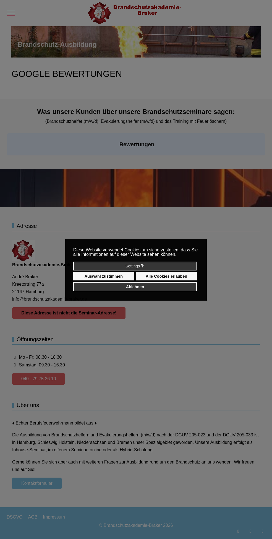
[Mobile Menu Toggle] (11, 13)
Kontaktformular (37, 483)
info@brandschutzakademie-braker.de (49, 299)
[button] (6, 161)
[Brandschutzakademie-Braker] (136, 13)
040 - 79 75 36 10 (38, 378)
